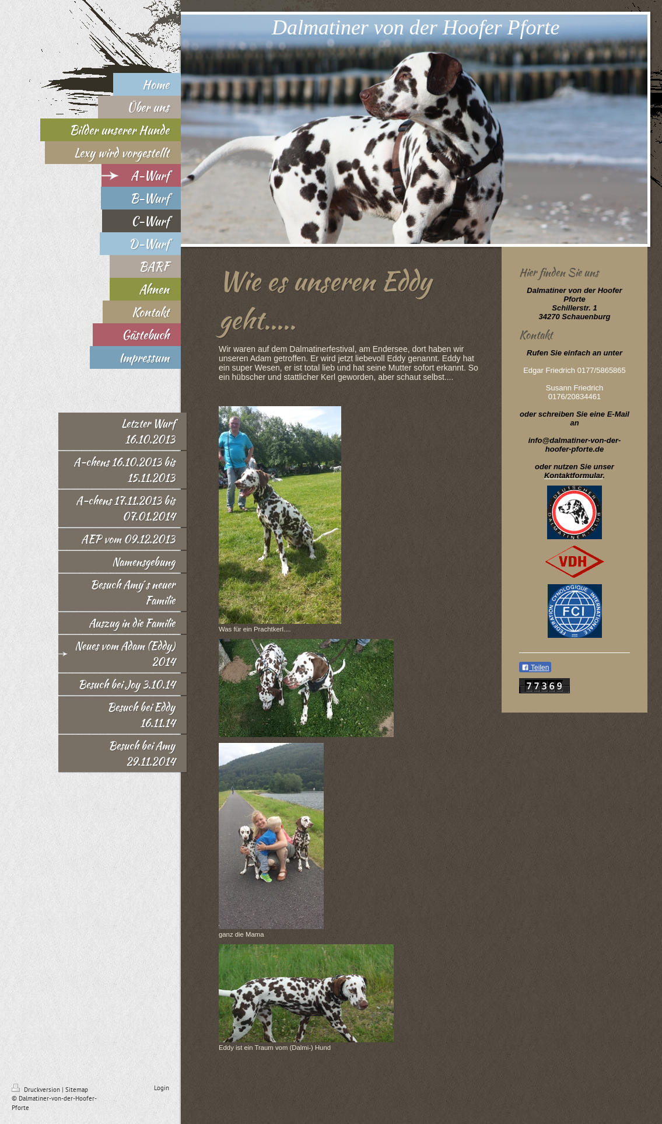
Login (161, 1088)
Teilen (535, 668)
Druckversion (37, 1089)
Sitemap (76, 1089)
